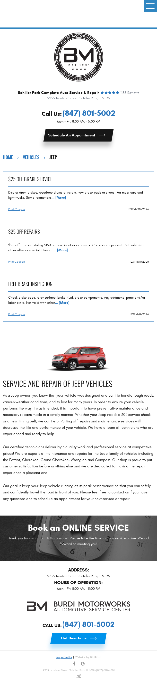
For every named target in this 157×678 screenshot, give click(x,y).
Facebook (74, 663)
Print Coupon (16, 209)
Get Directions (74, 638)
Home (8, 158)
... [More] (59, 198)
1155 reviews (130, 93)
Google (82, 663)
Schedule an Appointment (71, 135)
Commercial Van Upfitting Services (74, 13)
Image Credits (64, 657)
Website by (88, 657)
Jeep (53, 158)
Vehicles (31, 158)
